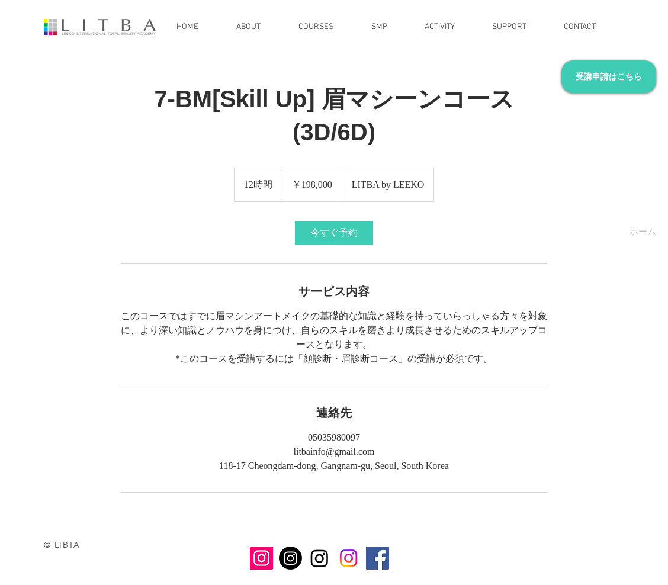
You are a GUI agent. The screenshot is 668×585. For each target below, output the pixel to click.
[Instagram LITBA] (348, 558)
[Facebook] (377, 558)
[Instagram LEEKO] (261, 558)
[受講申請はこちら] (608, 76)
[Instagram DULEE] (290, 558)
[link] (334, 233)
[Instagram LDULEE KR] (319, 558)
